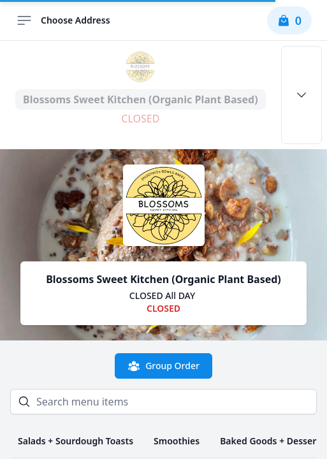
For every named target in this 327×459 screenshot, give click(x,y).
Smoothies (177, 441)
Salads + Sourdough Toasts (75, 441)
